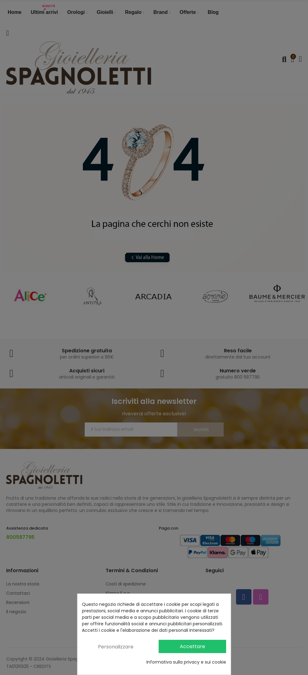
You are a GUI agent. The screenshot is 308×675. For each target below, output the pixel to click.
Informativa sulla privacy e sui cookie (186, 662)
